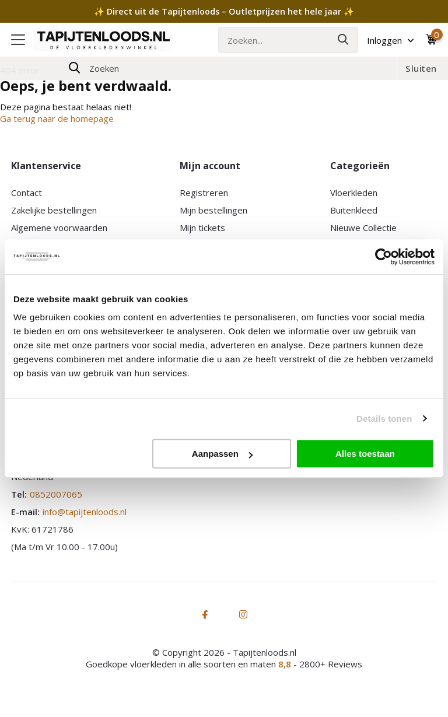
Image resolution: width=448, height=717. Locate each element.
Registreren (204, 192)
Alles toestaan (365, 454)
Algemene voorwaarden (59, 227)
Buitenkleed (353, 210)
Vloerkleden (353, 192)
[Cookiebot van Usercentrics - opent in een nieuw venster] (383, 256)
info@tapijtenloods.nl (85, 511)
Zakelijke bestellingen (54, 210)
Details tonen (384, 419)
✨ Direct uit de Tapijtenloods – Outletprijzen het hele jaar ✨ (224, 11)
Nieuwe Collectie (363, 227)
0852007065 (56, 494)
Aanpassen (222, 454)
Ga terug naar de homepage (57, 118)
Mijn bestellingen (213, 210)
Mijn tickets (202, 227)
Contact (26, 192)
